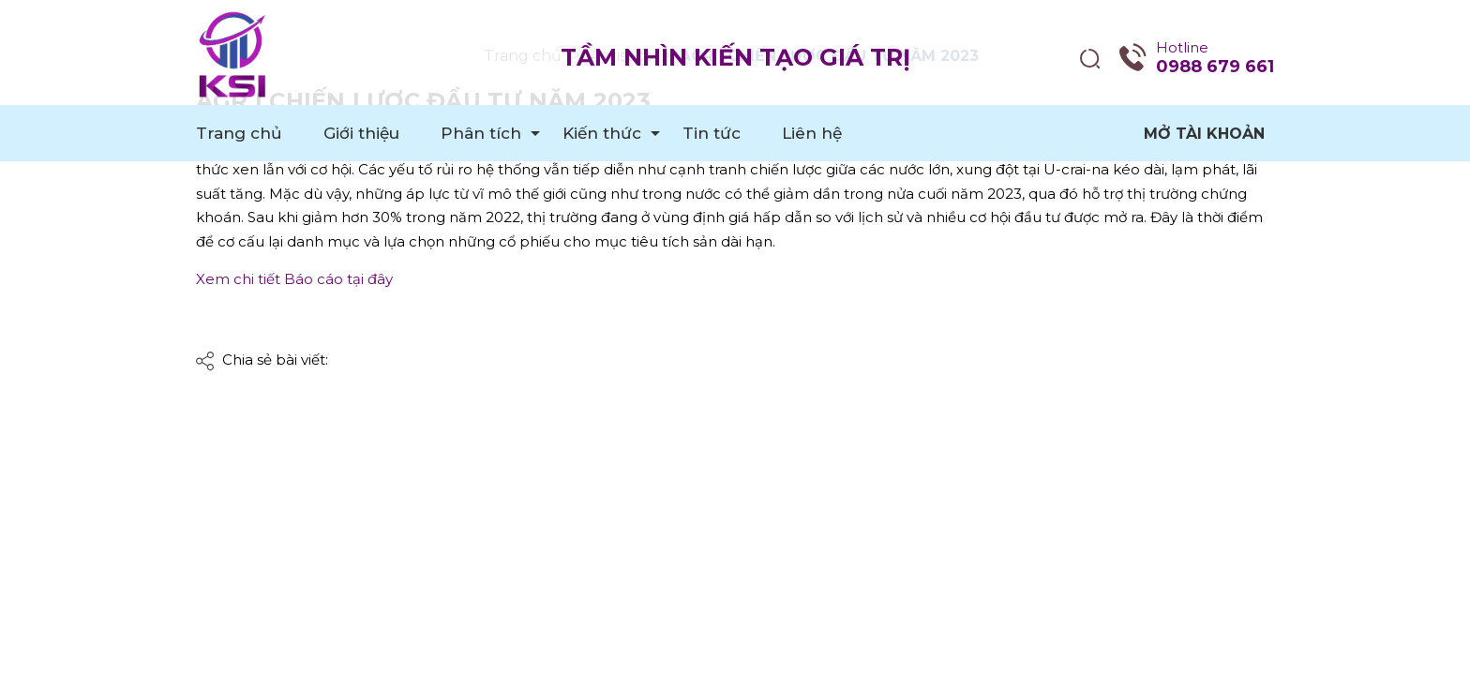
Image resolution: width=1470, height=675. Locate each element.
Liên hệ (812, 133)
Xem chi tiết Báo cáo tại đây (294, 279)
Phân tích (481, 133)
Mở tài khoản (1204, 133)
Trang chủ (239, 133)
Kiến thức (601, 133)
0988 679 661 (1215, 66)
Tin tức (711, 133)
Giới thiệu (361, 133)
